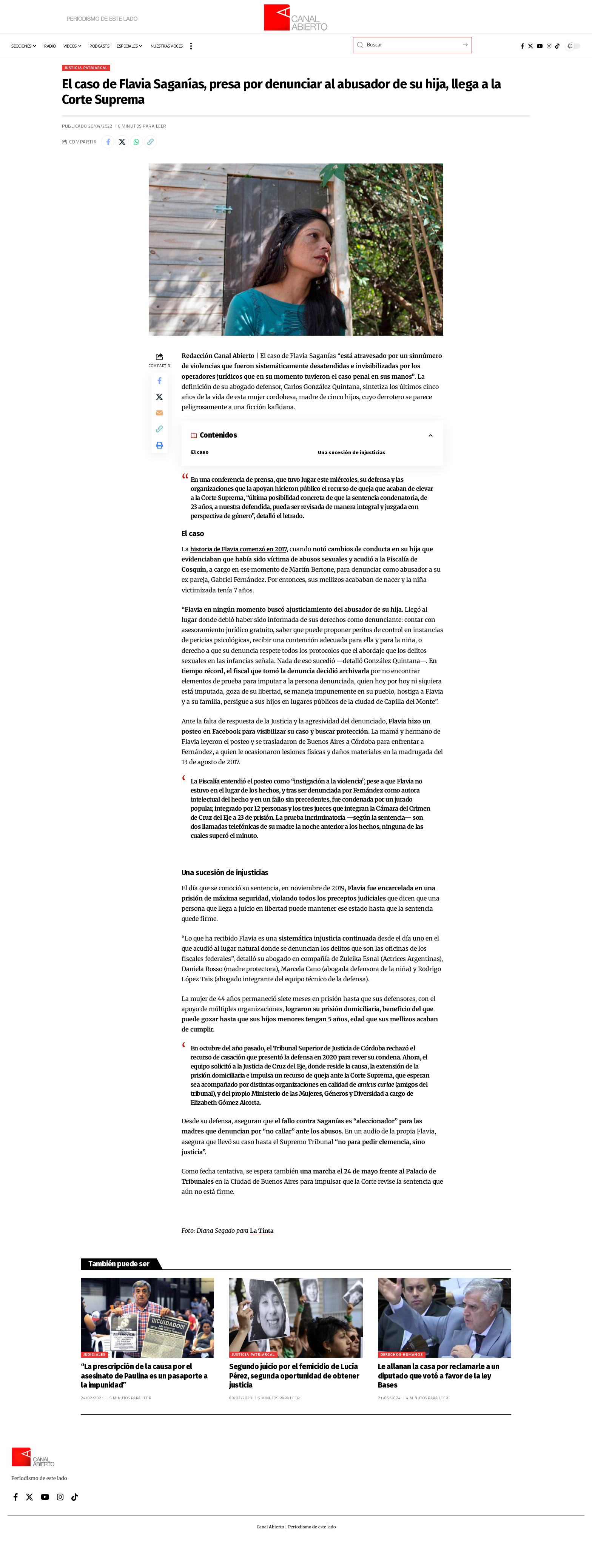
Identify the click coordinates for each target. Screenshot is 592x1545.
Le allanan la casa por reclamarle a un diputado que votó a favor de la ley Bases (438, 1379)
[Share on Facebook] (108, 143)
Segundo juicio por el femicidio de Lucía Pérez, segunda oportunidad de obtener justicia (294, 1379)
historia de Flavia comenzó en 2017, (242, 552)
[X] (530, 46)
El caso (200, 455)
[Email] (159, 421)
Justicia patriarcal (89, 68)
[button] (191, 46)
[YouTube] (540, 46)
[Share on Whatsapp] (141, 143)
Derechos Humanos (402, 1357)
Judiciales (94, 1357)
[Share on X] (125, 143)
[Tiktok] (557, 46)
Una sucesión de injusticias (352, 455)
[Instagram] (549, 46)
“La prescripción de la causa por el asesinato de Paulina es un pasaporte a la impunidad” (144, 1379)
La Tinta (262, 1233)
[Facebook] (522, 46)
